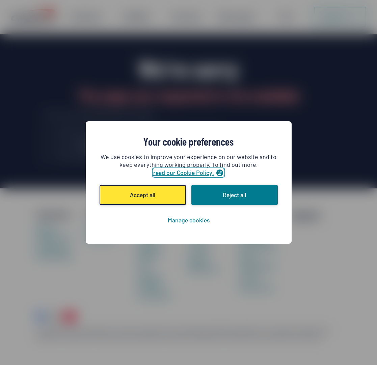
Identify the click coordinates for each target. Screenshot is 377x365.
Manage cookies (189, 220)
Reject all (234, 195)
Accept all (142, 195)
